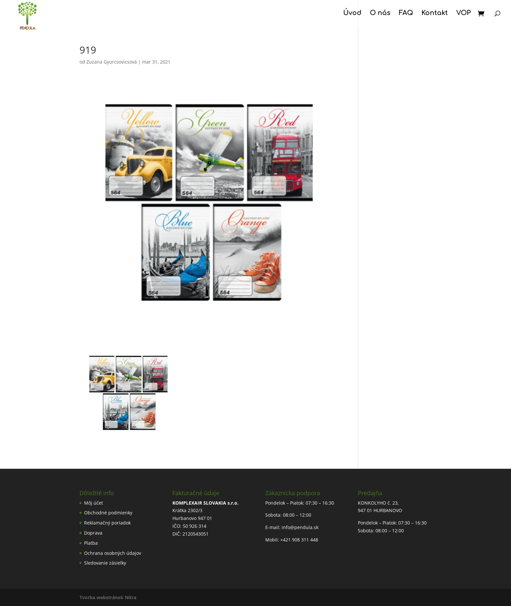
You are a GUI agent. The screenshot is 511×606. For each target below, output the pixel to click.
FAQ (406, 14)
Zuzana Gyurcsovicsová (111, 62)
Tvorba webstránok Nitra (108, 597)
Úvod (352, 14)
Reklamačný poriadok (107, 523)
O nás (380, 14)
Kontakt (434, 14)
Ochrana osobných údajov (112, 553)
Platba (91, 543)
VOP (463, 14)
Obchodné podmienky (108, 513)
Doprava (93, 533)
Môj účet (93, 503)
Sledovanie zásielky (105, 563)
